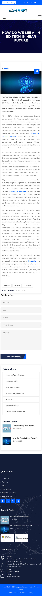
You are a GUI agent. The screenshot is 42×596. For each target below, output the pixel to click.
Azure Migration (11, 381)
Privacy (30, 593)
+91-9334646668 (13, 572)
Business (7, 286)
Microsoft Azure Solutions (15, 375)
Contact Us (5, 478)
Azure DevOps (7, 496)
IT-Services (27, 286)
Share (18, 290)
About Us (12, 593)
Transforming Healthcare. (23, 426)
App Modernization (12, 387)
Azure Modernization (9, 493)
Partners (5, 482)
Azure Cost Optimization (15, 393)
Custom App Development (15, 412)
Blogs (4, 486)
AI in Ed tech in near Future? (25, 438)
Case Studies (6, 489)
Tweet (23, 290)
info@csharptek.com (13, 577)
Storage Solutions (12, 405)
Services (22, 593)
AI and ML (9, 399)
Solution (17, 286)
